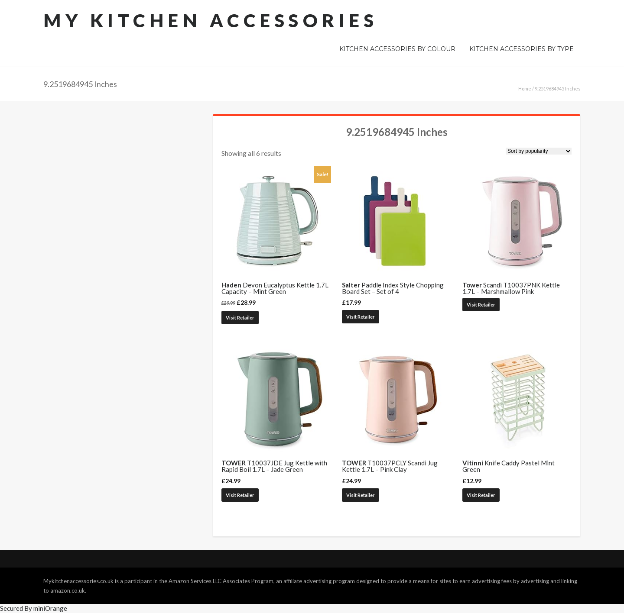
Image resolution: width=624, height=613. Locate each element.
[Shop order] (539, 151)
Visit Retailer (240, 317)
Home (524, 88)
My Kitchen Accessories (210, 20)
